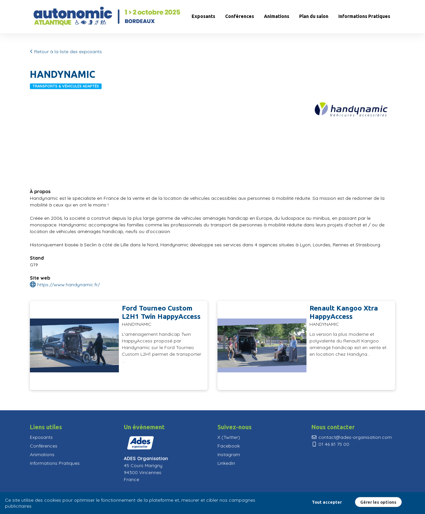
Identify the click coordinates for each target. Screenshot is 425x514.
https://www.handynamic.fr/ (65, 285)
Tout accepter (327, 502)
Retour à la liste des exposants (66, 52)
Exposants (203, 16)
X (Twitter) (228, 437)
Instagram (228, 454)
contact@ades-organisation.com (351, 437)
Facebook (228, 446)
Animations (276, 16)
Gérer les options (378, 502)
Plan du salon (313, 16)
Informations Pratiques (364, 16)
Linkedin (226, 463)
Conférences (239, 16)
